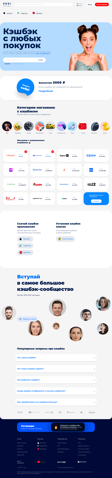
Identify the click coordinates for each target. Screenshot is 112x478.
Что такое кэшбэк (83, 449)
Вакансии (61, 452)
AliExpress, (12, 63)
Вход (90, 4)
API (59, 446)
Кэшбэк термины (83, 446)
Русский (79, 5)
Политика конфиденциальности (65, 467)
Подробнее (46, 91)
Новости (20, 449)
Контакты (20, 446)
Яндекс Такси (22, 63)
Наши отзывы (21, 443)
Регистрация (102, 4)
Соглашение (82, 455)
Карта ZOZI (20, 455)
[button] (108, 126)
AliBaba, (16, 63)
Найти (40, 60)
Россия (79, 3)
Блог (79, 443)
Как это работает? (43, 53)
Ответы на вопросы (84, 452)
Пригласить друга (63, 449)
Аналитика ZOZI (22, 452)
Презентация (62, 443)
